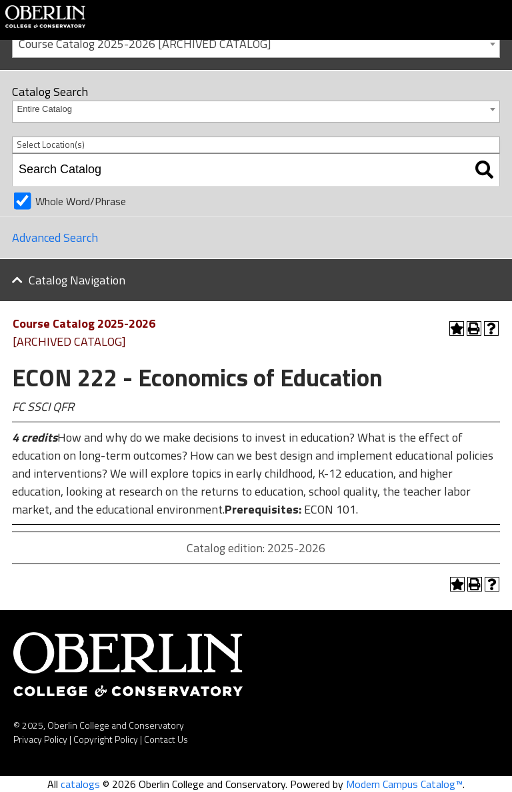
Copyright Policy (105, 739)
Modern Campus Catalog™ (404, 784)
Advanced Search (55, 237)
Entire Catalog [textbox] (44, 109)
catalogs (80, 784)
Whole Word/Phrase (80, 201)
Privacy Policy (40, 739)
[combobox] (256, 43)
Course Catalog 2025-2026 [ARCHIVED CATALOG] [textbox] (145, 44)
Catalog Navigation (77, 280)
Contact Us (166, 739)
